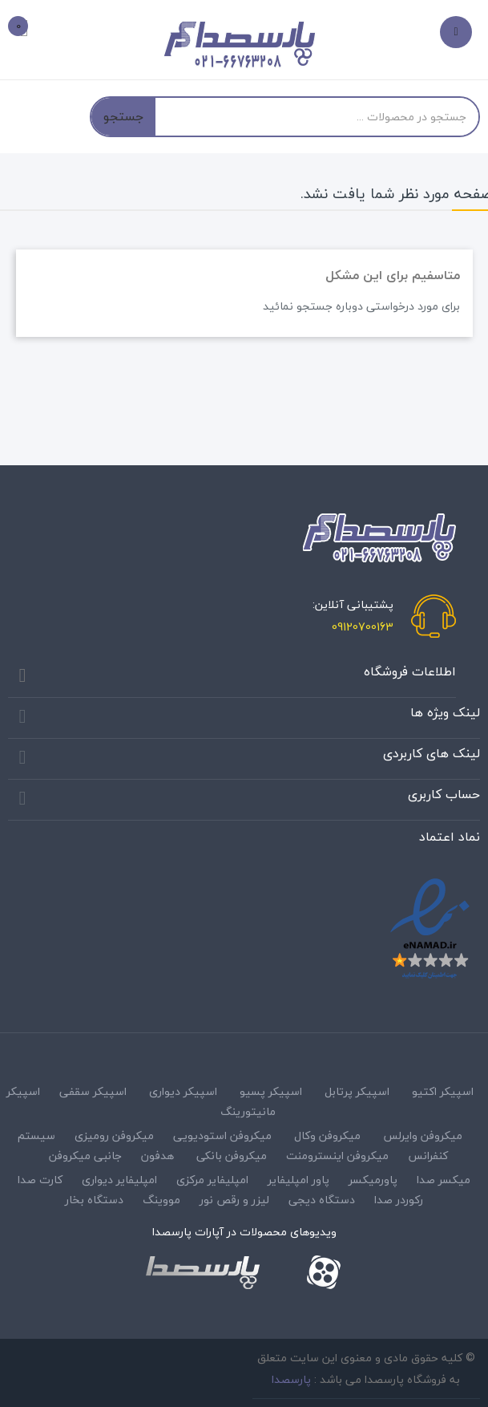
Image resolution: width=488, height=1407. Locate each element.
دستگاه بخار (94, 1200)
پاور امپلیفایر (298, 1180)
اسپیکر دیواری (183, 1091)
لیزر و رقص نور (234, 1200)
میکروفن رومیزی (114, 1135)
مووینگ (161, 1200)
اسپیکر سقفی (93, 1091)
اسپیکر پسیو (271, 1091)
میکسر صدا (443, 1180)
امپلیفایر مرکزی (212, 1180)
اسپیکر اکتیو (443, 1091)
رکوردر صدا (398, 1200)
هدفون (157, 1155)
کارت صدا (40, 1180)
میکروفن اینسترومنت (337, 1155)
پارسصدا (291, 1379)
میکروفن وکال (327, 1135)
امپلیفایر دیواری (119, 1180)
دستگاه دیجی (321, 1200)
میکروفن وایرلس (422, 1135)
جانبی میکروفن (85, 1155)
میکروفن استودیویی (222, 1135)
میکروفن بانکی (231, 1155)
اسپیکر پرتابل (357, 1091)
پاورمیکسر (373, 1180)
